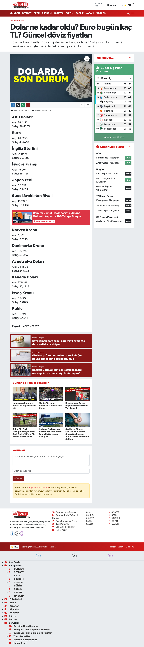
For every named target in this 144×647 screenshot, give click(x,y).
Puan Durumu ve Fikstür (65, 521)
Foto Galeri (13, 599)
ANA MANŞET (17, 20)
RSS (14, 547)
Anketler (11, 612)
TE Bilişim (129, 547)
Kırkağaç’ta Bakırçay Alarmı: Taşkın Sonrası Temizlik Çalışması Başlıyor (50, 433)
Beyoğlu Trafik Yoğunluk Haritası (29, 629)
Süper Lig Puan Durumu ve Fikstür (30, 633)
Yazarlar (11, 606)
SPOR (37, 13)
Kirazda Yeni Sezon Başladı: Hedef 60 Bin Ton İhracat (76, 405)
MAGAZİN (101, 13)
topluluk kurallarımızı (39, 487)
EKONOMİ (47, 13)
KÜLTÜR (114, 524)
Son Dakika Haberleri (63, 527)
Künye (10, 616)
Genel (87, 512)
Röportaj (11, 609)
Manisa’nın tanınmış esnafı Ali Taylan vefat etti (24, 405)
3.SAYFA (59, 13)
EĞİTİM (69, 13)
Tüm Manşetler (61, 524)
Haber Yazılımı (117, 547)
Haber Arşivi (59, 530)
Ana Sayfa (12, 562)
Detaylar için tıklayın (114, 137)
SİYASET (26, 13)
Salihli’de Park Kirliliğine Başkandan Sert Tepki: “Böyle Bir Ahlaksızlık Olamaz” (24, 433)
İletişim (10, 619)
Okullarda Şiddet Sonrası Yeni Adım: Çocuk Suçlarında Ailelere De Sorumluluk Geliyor (77, 434)
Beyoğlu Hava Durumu (64, 512)
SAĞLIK (80, 13)
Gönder (18, 478)
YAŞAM (90, 13)
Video (10, 602)
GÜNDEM (15, 13)
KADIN (88, 521)
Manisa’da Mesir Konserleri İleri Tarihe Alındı (50, 405)
